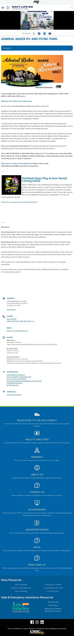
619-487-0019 (11, 319)
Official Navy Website (53, 584)
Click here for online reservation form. (16, 101)
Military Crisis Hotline (53, 609)
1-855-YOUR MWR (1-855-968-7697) (19, 321)
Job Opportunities (37, 529)
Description (7, 48)
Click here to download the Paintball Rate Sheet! (19, 202)
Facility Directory (37, 439)
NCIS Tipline (53, 605)
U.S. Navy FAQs (53, 591)
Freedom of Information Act (21, 588)
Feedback (37, 456)
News (37, 547)
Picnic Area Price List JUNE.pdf (16, 379)
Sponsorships (37, 509)
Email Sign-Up (37, 564)
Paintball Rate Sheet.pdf (14, 383)
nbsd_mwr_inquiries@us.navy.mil (17, 331)
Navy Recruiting (21, 591)
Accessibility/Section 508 (53, 588)
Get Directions (11, 309)
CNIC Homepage (21, 584)
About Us (37, 474)
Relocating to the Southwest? (37, 420)
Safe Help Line (53, 602)
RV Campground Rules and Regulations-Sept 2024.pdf (24, 381)
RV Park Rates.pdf (12, 385)
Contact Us (37, 492)
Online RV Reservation (14, 394)
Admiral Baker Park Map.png (16, 375)
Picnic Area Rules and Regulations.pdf (19, 377)
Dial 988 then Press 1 (53, 611)
